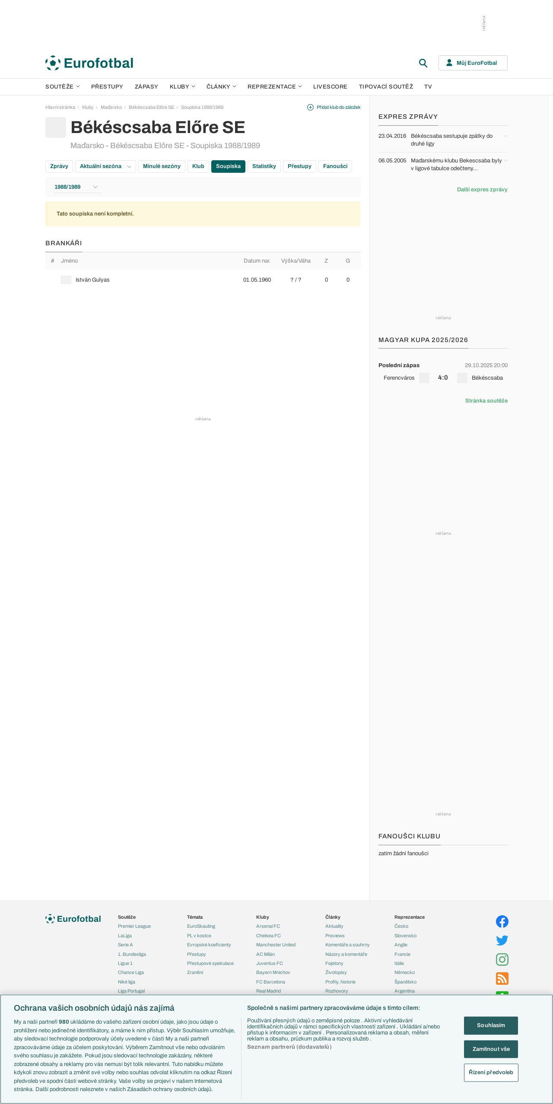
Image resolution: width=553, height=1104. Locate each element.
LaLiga (125, 935)
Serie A (125, 944)
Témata (195, 917)
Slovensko (405, 935)
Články (332, 917)
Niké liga (126, 981)
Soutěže (62, 87)
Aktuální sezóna (105, 166)
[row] (203, 280)
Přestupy (107, 87)
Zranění (195, 972)
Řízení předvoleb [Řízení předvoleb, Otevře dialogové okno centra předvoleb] (491, 1072)
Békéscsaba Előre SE (151, 107)
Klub (198, 166)
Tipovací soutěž (386, 87)
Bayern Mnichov (273, 972)
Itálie (399, 963)
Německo (404, 972)
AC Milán (265, 954)
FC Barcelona (270, 981)
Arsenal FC (268, 926)
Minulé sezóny (162, 166)
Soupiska (228, 166)
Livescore (330, 87)
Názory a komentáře (346, 954)
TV (428, 87)
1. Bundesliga (132, 954)
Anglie (400, 944)
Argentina (404, 990)
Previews (335, 935)
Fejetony (334, 963)
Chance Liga (131, 972)
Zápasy (147, 87)
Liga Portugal (131, 990)
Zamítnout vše (491, 1049)
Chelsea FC (268, 935)
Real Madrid (268, 990)
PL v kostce (199, 935)
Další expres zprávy (482, 190)
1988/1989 (76, 187)
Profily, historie (340, 981)
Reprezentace (275, 87)
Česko (401, 926)
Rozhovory (336, 990)
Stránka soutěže (486, 401)
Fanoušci (335, 166)
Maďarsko (111, 107)
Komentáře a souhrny (347, 944)
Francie (402, 954)
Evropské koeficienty (209, 944)
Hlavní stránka (60, 107)
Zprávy (59, 166)
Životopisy (336, 972)
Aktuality (334, 926)
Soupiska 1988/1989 (202, 107)
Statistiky (264, 166)
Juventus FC (269, 963)
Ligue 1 (125, 963)
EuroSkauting (201, 926)
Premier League (134, 926)
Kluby (183, 87)
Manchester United (276, 944)
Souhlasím (491, 1025)
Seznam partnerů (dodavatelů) (289, 1047)
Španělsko (405, 981)
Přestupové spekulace (210, 963)
